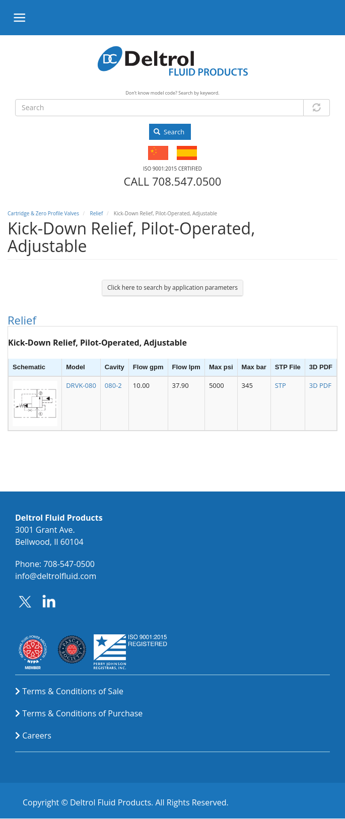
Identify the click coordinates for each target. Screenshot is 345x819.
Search (169, 131)
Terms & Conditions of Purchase (82, 713)
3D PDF (320, 385)
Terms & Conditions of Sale (72, 691)
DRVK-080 (81, 385)
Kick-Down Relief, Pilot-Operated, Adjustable (97, 342)
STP (280, 385)
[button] (35, 403)
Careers (36, 735)
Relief (96, 213)
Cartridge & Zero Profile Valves (43, 213)
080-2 (113, 385)
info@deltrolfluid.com (55, 576)
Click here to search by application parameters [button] (172, 287)
